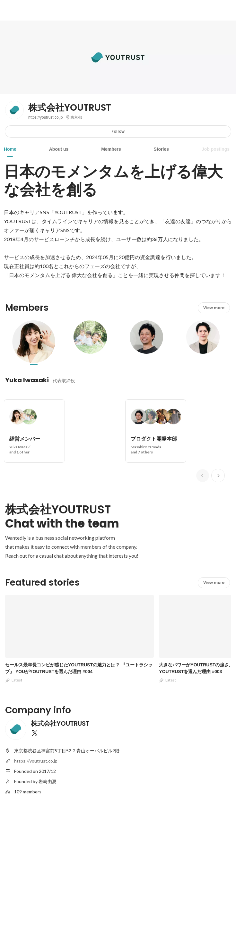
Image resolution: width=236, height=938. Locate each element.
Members (111, 149)
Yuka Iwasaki (27, 380)
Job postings (216, 149)
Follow (118, 131)
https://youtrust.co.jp (45, 117)
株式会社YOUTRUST (69, 108)
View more (213, 307)
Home (10, 149)
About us (59, 149)
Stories (161, 149)
